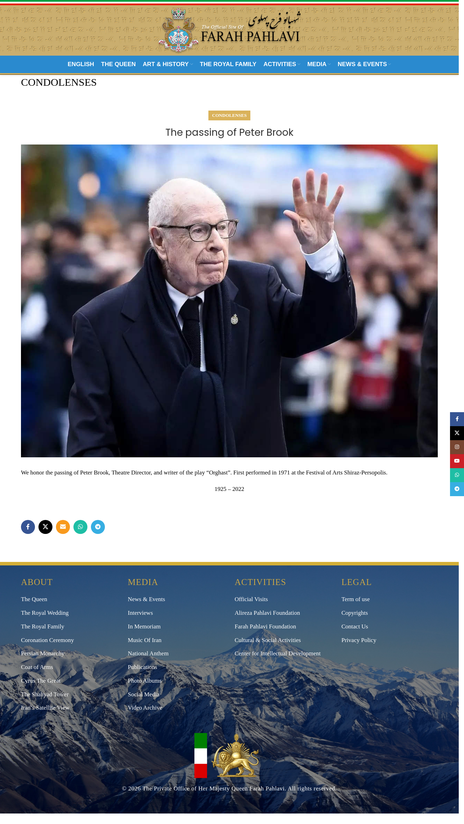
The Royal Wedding (45, 623)
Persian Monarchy (42, 664)
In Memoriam (144, 637)
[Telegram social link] (98, 538)
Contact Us (355, 637)
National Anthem (148, 664)
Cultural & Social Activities (268, 650)
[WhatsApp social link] (80, 538)
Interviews (140, 623)
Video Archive (145, 718)
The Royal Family (42, 637)
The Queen (34, 610)
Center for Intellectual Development (278, 664)
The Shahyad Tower (45, 705)
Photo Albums (145, 691)
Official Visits (251, 610)
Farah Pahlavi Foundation (265, 637)
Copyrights (355, 623)
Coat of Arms (37, 678)
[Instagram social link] (457, 447)
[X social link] (45, 538)
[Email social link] (63, 538)
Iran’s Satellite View (45, 718)
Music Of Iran (145, 650)
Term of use (356, 610)
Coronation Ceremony (47, 650)
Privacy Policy (359, 650)
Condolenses (230, 126)
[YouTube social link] (457, 461)
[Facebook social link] (28, 538)
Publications (142, 678)
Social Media (143, 705)
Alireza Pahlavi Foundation (267, 623)
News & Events (146, 610)
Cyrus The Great (40, 691)
